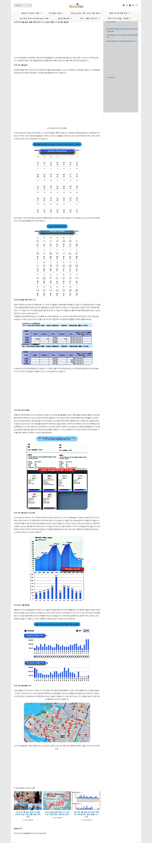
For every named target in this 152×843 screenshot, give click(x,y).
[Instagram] (126, 5)
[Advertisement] (57, 41)
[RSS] (133, 5)
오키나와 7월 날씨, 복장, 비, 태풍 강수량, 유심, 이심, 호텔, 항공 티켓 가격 (27, 815)
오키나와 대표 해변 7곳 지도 (57, 226)
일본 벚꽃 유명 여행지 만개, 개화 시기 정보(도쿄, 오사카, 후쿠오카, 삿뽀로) (57, 144)
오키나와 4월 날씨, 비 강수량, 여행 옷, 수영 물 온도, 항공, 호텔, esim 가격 (86, 815)
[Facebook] (123, 5)
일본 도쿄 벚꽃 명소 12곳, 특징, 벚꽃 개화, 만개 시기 (121, 41)
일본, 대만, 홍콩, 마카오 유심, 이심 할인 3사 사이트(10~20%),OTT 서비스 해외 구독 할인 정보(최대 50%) (57, 438)
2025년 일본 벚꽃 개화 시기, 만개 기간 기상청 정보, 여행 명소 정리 (57, 813)
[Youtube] (130, 5)
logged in (27, 833)
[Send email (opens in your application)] (136, 5)
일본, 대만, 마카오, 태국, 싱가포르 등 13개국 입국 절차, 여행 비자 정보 (57, 624)
